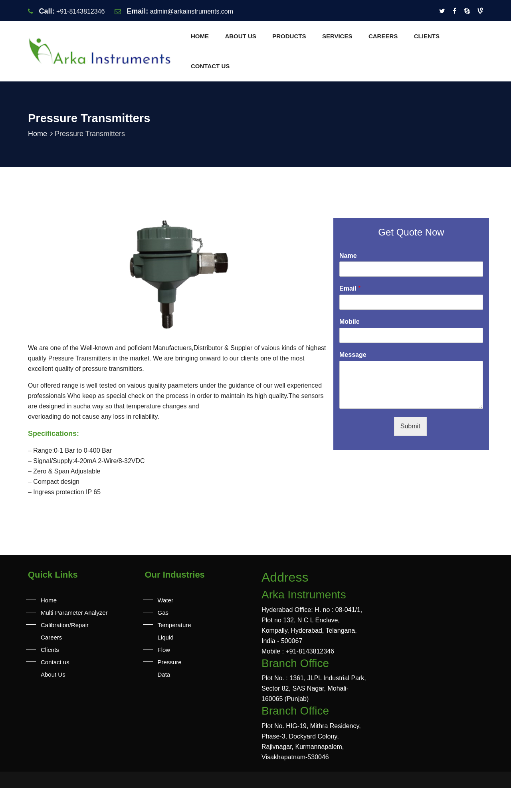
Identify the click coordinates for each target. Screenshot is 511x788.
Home (200, 36)
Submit (410, 426)
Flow (164, 649)
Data (164, 674)
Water (165, 600)
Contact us (210, 66)
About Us (240, 36)
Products (289, 36)
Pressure (170, 662)
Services (337, 36)
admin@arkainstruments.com (191, 11)
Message (352, 354)
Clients (427, 36)
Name (348, 255)
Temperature (174, 625)
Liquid (166, 637)
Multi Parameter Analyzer (74, 612)
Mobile (349, 321)
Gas (163, 612)
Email (349, 288)
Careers (383, 36)
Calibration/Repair (65, 625)
